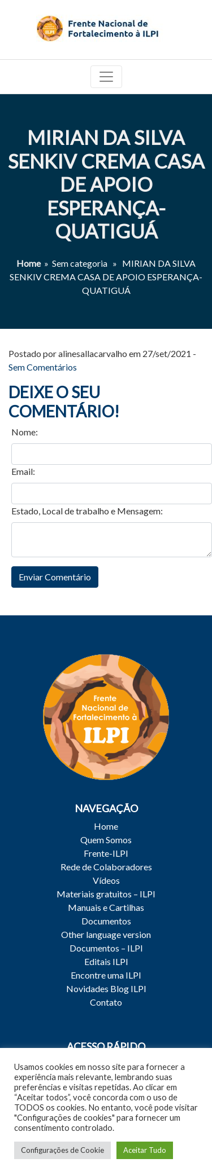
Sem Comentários (42, 367)
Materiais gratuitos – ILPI (106, 893)
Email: (23, 471)
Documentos (106, 920)
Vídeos (106, 880)
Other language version (106, 934)
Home (28, 263)
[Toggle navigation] (106, 76)
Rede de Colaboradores (106, 866)
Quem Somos (106, 839)
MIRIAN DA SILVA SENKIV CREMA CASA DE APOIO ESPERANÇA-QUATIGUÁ (106, 184)
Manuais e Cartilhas (106, 907)
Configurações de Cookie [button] (62, 1150)
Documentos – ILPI (106, 947)
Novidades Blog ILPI (106, 988)
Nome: (24, 431)
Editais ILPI (106, 961)
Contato (106, 1002)
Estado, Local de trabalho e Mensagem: (87, 510)
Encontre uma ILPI (106, 975)
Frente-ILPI (106, 853)
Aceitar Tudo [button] (144, 1150)
